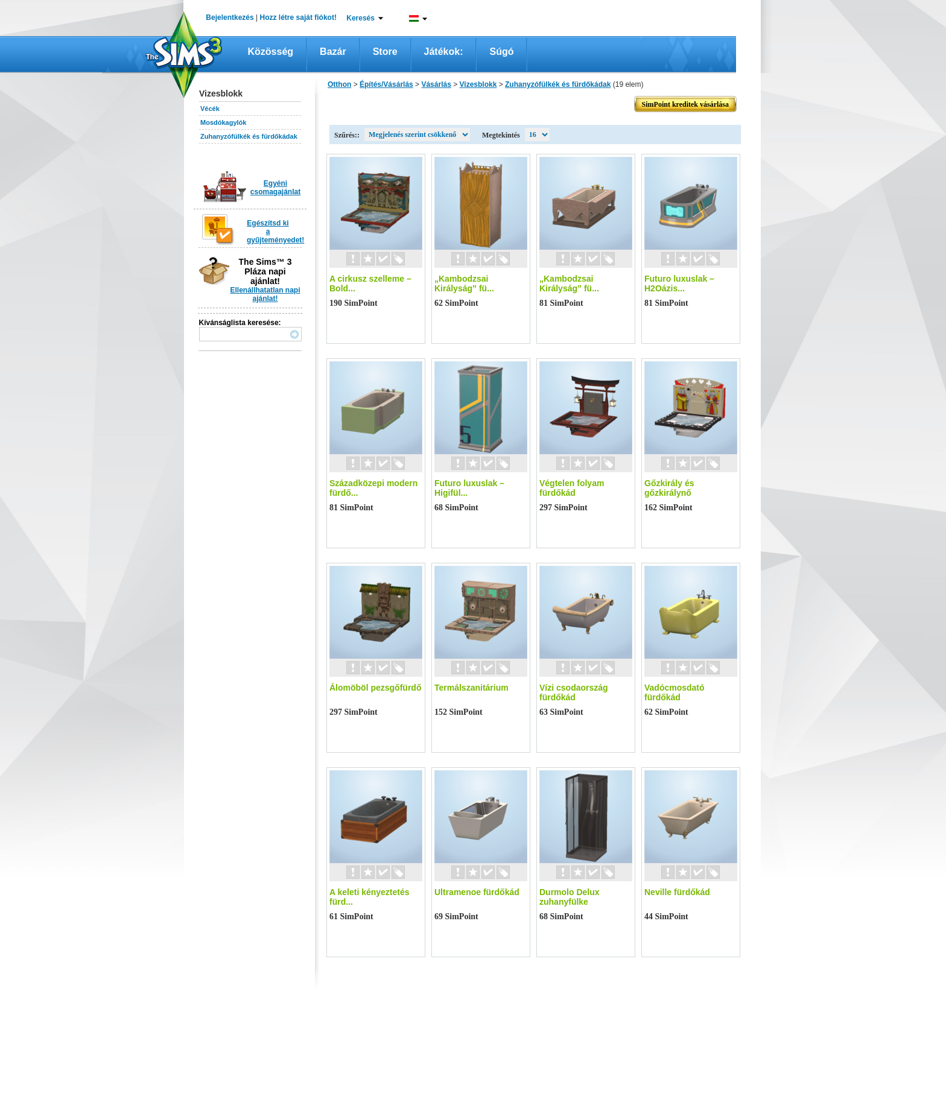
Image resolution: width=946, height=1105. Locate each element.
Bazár (333, 51)
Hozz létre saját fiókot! (298, 17)
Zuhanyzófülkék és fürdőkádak (248, 136)
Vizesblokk (478, 84)
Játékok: (443, 51)
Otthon (339, 84)
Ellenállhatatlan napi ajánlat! (265, 294)
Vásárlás (436, 84)
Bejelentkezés (229, 17)
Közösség (271, 51)
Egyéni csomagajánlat (275, 187)
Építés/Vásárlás (386, 84)
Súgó (501, 51)
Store (385, 51)
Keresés (360, 18)
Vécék (210, 108)
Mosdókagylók (223, 122)
